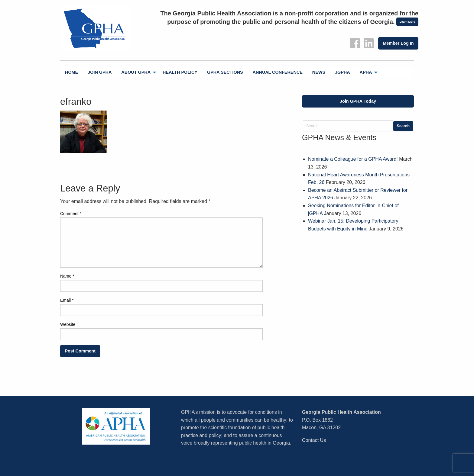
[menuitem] (71, 72)
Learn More (407, 21)
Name (67, 276)
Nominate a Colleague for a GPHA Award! (353, 159)
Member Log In (398, 43)
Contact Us (314, 440)
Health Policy (180, 72)
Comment (70, 213)
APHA (366, 72)
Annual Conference (278, 72)
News (318, 72)
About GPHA (136, 72)
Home (71, 72)
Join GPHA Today (358, 101)
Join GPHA (100, 72)
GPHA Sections (225, 72)
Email (66, 300)
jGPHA (342, 72)
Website (67, 324)
